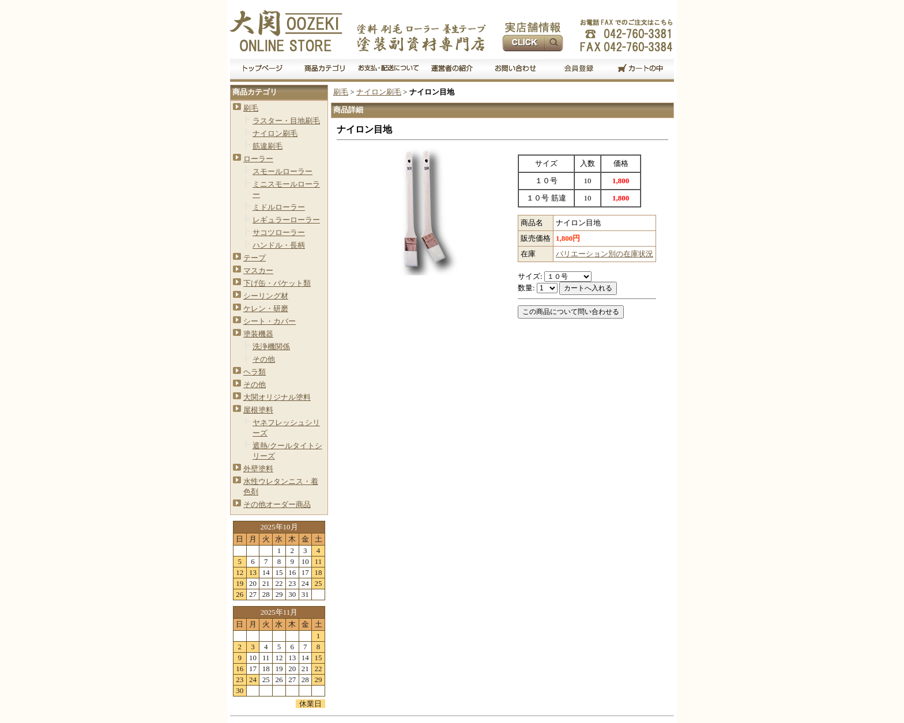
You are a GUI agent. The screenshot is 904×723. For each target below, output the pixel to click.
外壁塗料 (258, 468)
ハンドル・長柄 (279, 245)
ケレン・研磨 (265, 308)
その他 (264, 359)
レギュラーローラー (286, 219)
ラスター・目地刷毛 (286, 120)
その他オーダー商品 (277, 504)
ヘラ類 (254, 372)
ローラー (258, 158)
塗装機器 (258, 334)
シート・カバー (269, 321)
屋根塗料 (258, 410)
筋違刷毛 (267, 146)
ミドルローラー (279, 207)
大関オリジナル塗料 (277, 397)
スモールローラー (282, 171)
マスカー (258, 270)
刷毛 (250, 108)
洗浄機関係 (271, 346)
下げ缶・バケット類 (277, 283)
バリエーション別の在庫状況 (604, 253)
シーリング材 (265, 296)
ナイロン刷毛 (275, 133)
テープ (254, 257)
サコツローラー (279, 232)
